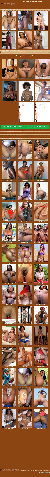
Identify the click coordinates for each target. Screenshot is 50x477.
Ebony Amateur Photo (25, 387)
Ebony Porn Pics (25, 159)
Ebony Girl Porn (41, 325)
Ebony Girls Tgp (9, 200)
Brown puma (41, 345)
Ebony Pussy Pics (9, 180)
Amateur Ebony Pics (9, 366)
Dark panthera (41, 200)
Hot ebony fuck (9, 159)
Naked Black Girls (41, 159)
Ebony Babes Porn (25, 262)
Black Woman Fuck (25, 345)
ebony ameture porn (41, 366)
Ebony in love (25, 304)
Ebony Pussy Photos (25, 221)
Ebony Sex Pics (25, 428)
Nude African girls (9, 283)
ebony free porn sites (9, 262)
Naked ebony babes (41, 180)
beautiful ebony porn (41, 304)
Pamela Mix (41, 407)
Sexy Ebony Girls (9, 428)
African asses (41, 262)
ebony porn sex (9, 304)
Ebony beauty (9, 242)
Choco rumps (9, 387)
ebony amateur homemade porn (41, 242)
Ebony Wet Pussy (41, 428)
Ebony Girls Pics (25, 242)
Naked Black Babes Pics (41, 221)
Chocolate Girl (25, 180)
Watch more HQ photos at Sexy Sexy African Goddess (25, 127)
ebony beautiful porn (25, 200)
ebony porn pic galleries (41, 387)
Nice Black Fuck (9, 221)
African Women (9, 325)
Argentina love (25, 325)
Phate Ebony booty (9, 407)
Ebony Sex (25, 366)
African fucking (41, 283)
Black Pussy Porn (25, 407)
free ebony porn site (25, 283)
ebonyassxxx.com (9, 345)
